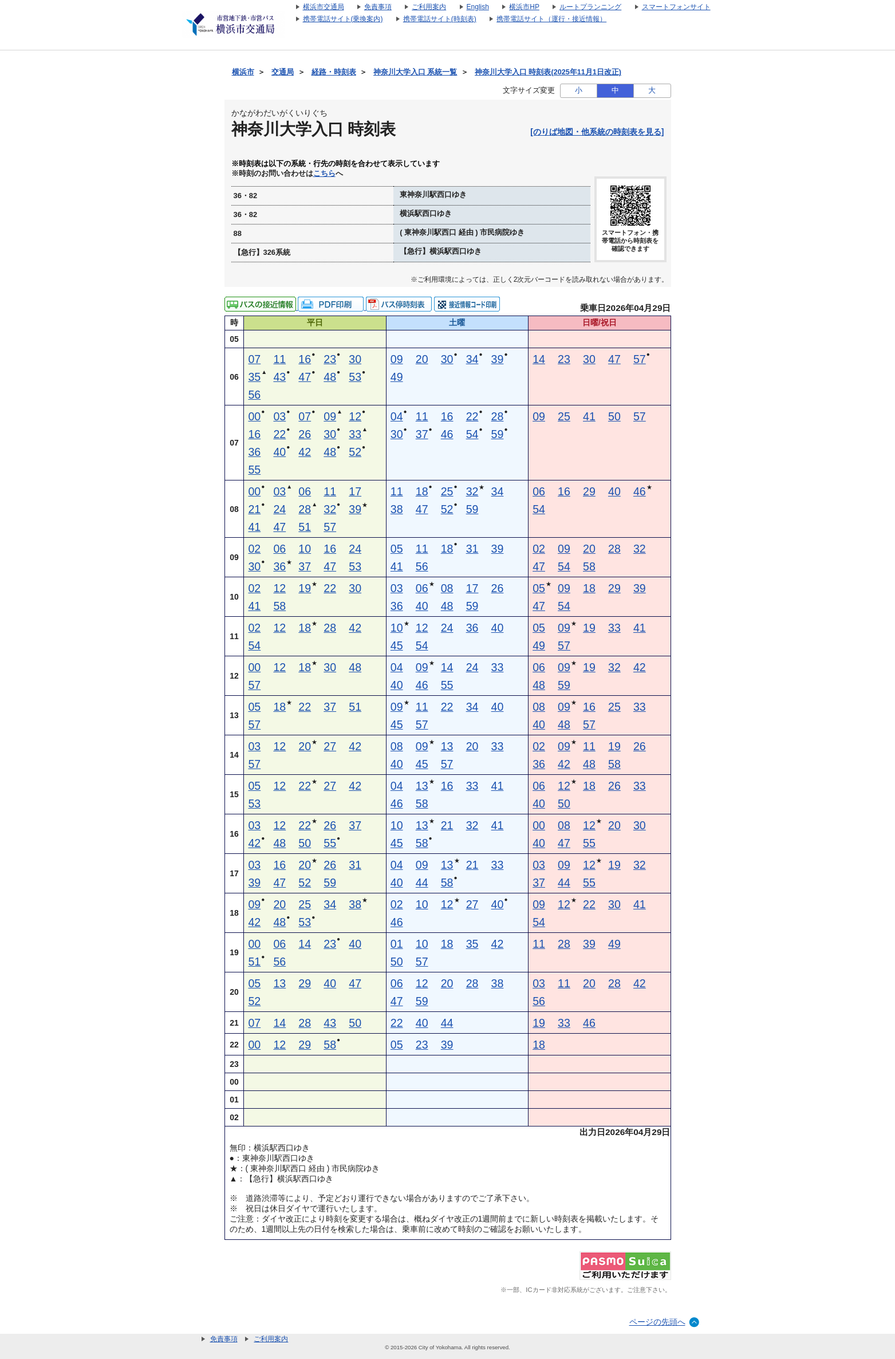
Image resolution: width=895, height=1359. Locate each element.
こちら (324, 174)
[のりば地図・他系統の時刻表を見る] (597, 131)
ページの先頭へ (657, 1321)
